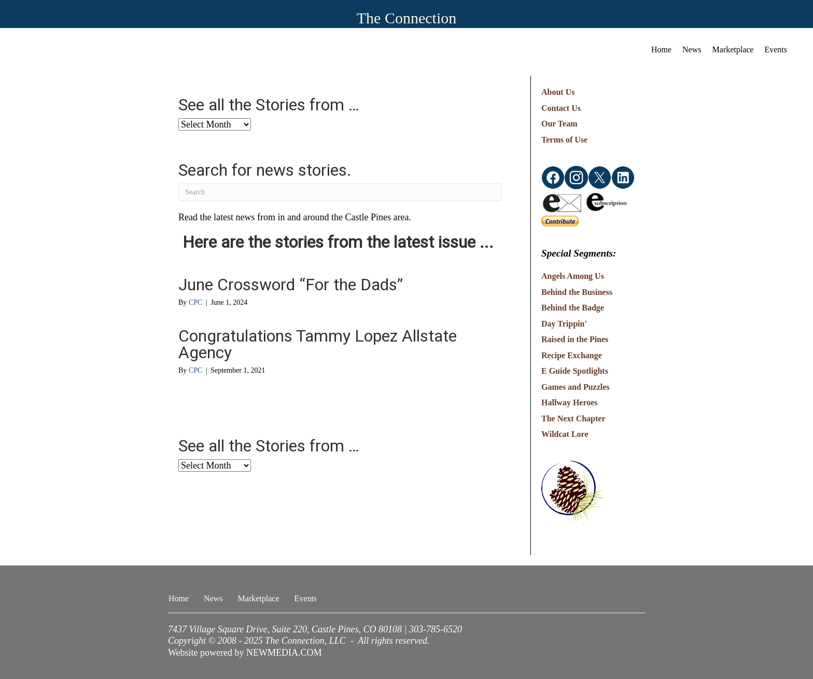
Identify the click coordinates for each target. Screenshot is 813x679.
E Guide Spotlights (574, 370)
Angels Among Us (572, 276)
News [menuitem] (691, 49)
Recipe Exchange (571, 355)
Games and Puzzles (575, 387)
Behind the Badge (572, 307)
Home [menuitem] (661, 49)
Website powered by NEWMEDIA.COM (245, 652)
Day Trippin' (564, 323)
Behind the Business (576, 292)
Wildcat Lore (564, 434)
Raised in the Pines (574, 339)
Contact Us (561, 108)
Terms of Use (564, 139)
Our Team (559, 123)
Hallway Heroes (569, 402)
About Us (557, 92)
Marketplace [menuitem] (733, 49)
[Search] (340, 192)
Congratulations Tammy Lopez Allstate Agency (317, 344)
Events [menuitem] (775, 49)
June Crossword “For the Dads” (290, 284)
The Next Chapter (573, 418)
